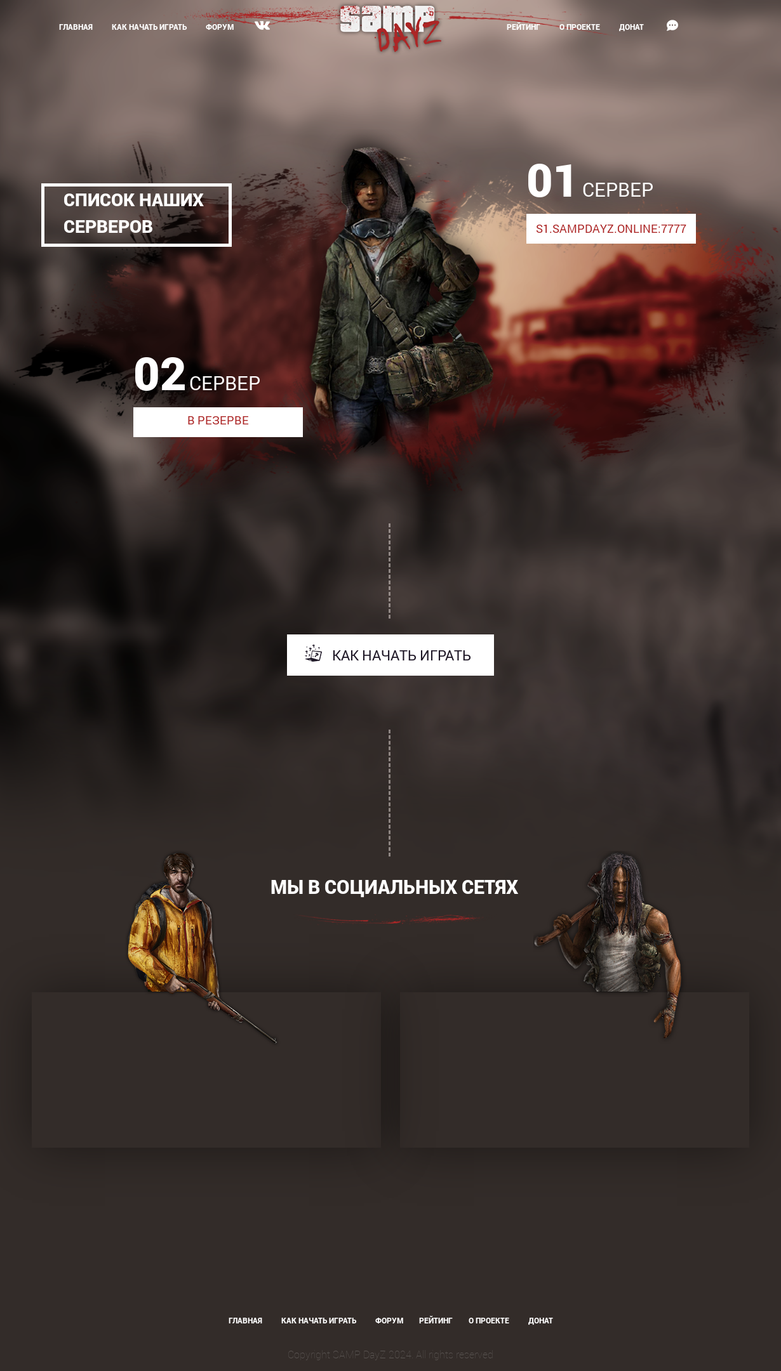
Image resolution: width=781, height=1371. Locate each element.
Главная (76, 27)
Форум (220, 27)
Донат (631, 27)
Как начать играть (149, 27)
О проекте (579, 27)
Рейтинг (523, 27)
